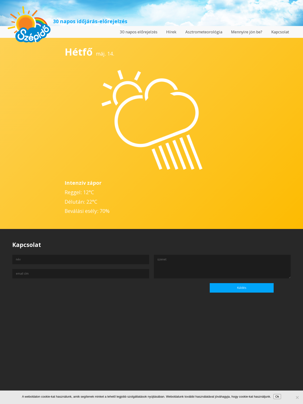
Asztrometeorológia (203, 32)
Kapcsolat (280, 32)
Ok (277, 396)
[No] (297, 397)
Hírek (171, 32)
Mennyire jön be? (246, 32)
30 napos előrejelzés (138, 32)
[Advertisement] (151, 358)
